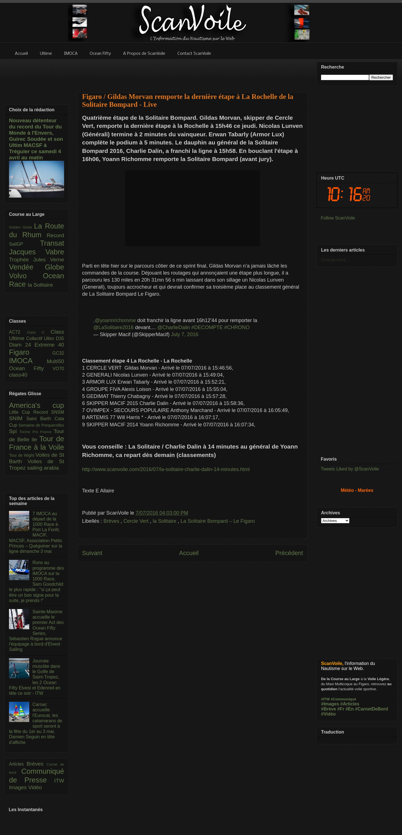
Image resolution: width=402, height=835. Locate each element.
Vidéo (35, 787)
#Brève (328, 709)
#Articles (350, 704)
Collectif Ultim (41, 338)
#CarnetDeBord (371, 709)
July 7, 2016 (184, 334)
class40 (18, 375)
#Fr (340, 709)
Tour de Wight (22, 455)
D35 (60, 338)
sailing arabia (43, 468)
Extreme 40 (49, 345)
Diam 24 (22, 345)
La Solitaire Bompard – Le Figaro (217, 521)
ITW (59, 781)
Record (55, 235)
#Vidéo (328, 714)
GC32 (58, 353)
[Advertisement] (192, 72)
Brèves (112, 521)
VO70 (58, 368)
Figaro (30, 352)
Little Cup (21, 412)
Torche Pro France (36, 432)
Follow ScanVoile (338, 218)
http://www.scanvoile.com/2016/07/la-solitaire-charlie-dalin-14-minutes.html (166, 469)
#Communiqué (343, 699)
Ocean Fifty (31, 368)
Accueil (189, 552)
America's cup (36, 405)
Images (18, 787)
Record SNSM (48, 412)
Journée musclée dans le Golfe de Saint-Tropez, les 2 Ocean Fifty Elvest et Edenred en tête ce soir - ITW (34, 677)
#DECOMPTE (207, 327)
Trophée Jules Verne (36, 260)
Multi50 (55, 361)
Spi (14, 431)
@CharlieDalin (173, 327)
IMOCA (28, 361)
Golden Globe (21, 227)
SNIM (17, 418)
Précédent (289, 552)
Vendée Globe (36, 267)
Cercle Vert (136, 521)
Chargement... (335, 259)
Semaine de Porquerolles (41, 425)
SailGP (24, 244)
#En (349, 709)
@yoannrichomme (115, 320)
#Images (330, 704)
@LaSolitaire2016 (113, 327)
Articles (18, 764)
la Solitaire (165, 521)
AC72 (18, 332)
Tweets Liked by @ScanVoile (350, 469)
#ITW (325, 699)
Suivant (92, 552)
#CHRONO (237, 327)
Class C (39, 332)
